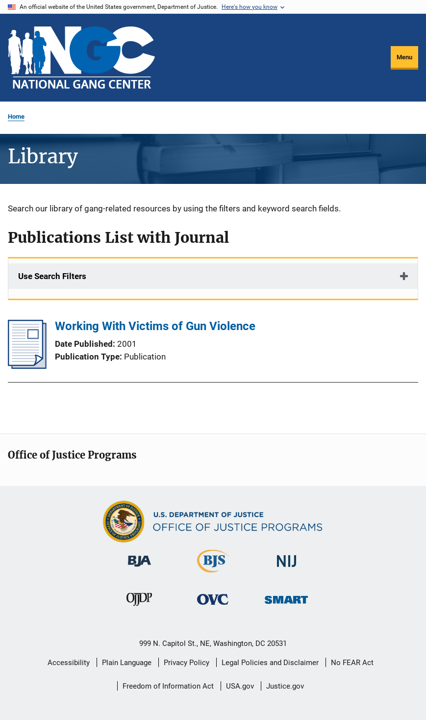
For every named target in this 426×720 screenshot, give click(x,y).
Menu (404, 57)
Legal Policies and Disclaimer (270, 662)
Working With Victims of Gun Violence (155, 326)
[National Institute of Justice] (287, 568)
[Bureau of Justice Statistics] (213, 574)
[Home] (81, 57)
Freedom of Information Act (168, 686)
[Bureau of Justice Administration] (139, 568)
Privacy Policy (186, 662)
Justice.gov (285, 686)
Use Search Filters (52, 276)
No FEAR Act (352, 662)
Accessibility (69, 662)
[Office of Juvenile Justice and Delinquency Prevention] (139, 607)
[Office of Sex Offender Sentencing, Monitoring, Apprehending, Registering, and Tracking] (286, 605)
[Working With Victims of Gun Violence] (27, 366)
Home (16, 116)
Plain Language (126, 662)
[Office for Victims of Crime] (212, 606)
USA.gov (240, 686)
